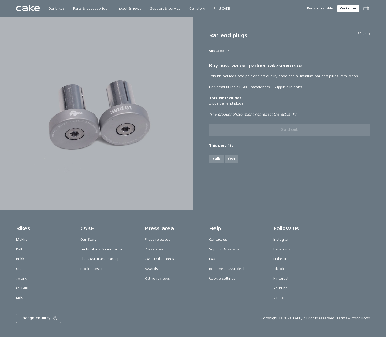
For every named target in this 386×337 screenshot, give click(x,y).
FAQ (212, 259)
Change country (39, 318)
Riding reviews (157, 278)
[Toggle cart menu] (366, 8)
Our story (197, 8)
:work (21, 278)
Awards (151, 269)
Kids (19, 298)
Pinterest (280, 278)
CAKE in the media (160, 259)
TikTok (278, 269)
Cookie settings (222, 278)
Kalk (19, 249)
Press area (154, 249)
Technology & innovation (101, 249)
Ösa (19, 269)
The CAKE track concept (100, 259)
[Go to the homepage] (28, 8)
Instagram (282, 240)
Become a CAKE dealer (228, 269)
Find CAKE (222, 8)
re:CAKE (22, 288)
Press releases (157, 240)
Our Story (88, 240)
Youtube (280, 288)
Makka (22, 240)
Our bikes (57, 8)
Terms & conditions (353, 318)
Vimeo (278, 298)
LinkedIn (280, 259)
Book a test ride (320, 8)
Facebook (282, 249)
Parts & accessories (90, 8)
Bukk (20, 259)
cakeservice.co (285, 65)
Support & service (165, 8)
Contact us (348, 8)
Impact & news (129, 8)
